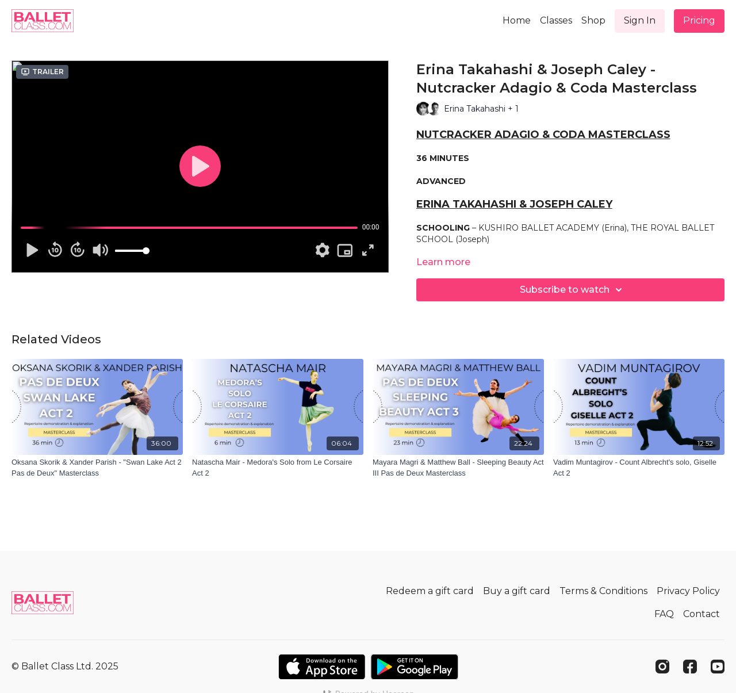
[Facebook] (690, 666)
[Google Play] (414, 667)
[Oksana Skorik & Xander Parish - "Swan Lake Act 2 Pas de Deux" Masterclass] (97, 468)
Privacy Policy (688, 590)
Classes (556, 20)
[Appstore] (322, 667)
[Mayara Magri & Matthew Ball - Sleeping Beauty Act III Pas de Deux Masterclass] (458, 468)
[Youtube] (717, 666)
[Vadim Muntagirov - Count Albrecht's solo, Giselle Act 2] (638, 468)
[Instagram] (662, 666)
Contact (701, 613)
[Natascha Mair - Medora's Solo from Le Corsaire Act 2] (277, 468)
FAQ (664, 613)
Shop (593, 20)
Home (517, 20)
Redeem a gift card (430, 590)
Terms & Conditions (603, 590)
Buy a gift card (516, 590)
